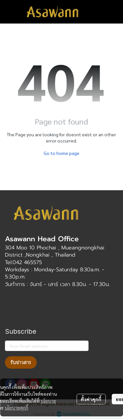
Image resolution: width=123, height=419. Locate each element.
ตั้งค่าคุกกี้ (91, 399)
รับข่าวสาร (20, 362)
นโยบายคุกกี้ (16, 408)
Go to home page (61, 153)
